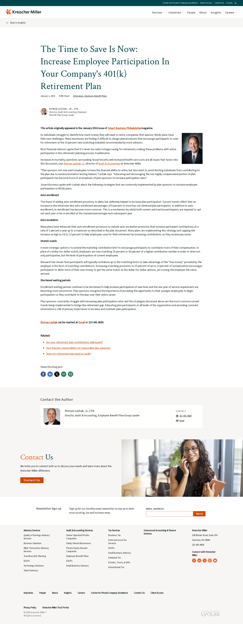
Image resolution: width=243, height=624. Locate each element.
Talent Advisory (31, 570)
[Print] (70, 376)
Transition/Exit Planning (35, 556)
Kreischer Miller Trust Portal (55, 607)
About (203, 12)
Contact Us (219, 2)
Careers (229, 12)
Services (157, 12)
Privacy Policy (30, 607)
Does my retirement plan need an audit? (68, 354)
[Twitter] (57, 376)
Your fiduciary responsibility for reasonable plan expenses (78, 348)
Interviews (78, 96)
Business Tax (114, 535)
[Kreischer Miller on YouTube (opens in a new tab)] (215, 560)
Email (81, 322)
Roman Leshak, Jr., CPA (63, 109)
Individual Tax (114, 557)
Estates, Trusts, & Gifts (119, 562)
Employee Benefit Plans (95, 96)
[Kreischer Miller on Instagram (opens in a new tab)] (210, 560)
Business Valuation (33, 543)
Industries (174, 12)
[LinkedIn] (50, 376)
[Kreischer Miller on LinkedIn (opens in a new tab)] (199, 560)
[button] (235, 3)
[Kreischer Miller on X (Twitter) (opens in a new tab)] (205, 560)
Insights (216, 12)
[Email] (63, 376)
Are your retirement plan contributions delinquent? (74, 342)
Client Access (206, 2)
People (191, 12)
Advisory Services (32, 530)
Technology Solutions (34, 565)
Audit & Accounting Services (79, 530)
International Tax (116, 567)
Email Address (155, 509)
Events (229, 2)
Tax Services (114, 530)
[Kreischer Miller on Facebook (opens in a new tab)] (194, 560)
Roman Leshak (48, 322)
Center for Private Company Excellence (180, 2)
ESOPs (27, 561)
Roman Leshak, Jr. (74, 164)
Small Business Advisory (77, 565)
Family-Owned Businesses (78, 543)
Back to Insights (18, 22)
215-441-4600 (185, 416)
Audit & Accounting (109, 164)
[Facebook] (43, 376)
